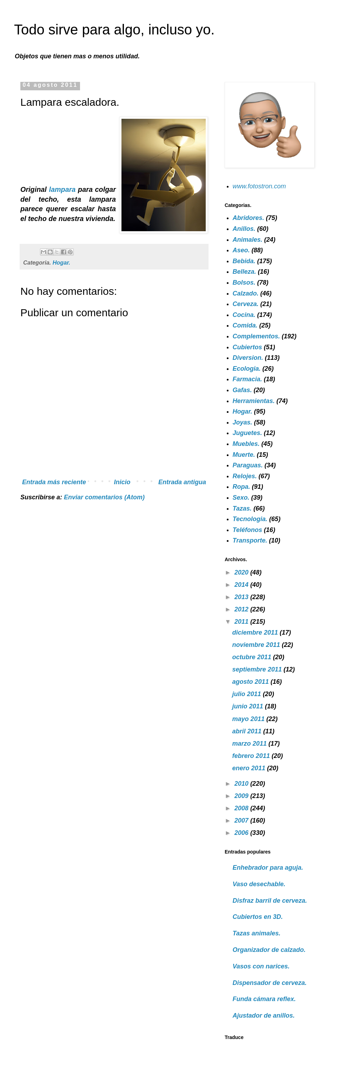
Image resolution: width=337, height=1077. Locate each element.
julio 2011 (247, 694)
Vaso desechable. (259, 884)
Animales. (248, 239)
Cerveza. (246, 303)
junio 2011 (248, 706)
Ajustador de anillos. (264, 1015)
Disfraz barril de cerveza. (270, 900)
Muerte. (244, 454)
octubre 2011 (252, 657)
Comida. (245, 325)
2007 (242, 820)
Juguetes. (247, 432)
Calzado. (246, 293)
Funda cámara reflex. (264, 999)
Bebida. (244, 261)
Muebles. (246, 443)
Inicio (122, 482)
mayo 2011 (249, 718)
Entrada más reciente (54, 482)
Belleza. (244, 271)
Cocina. (244, 314)
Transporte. (250, 540)
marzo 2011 (250, 743)
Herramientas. (254, 400)
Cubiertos (247, 347)
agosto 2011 (251, 681)
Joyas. (242, 422)
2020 (242, 572)
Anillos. (244, 228)
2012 (242, 609)
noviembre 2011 (257, 644)
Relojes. (245, 476)
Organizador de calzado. (269, 949)
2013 (242, 597)
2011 (242, 621)
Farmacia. (247, 379)
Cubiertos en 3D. (258, 916)
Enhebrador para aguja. (268, 867)
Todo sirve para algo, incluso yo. (114, 29)
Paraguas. (248, 465)
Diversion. (248, 357)
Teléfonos (247, 529)
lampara (63, 189)
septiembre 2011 (258, 669)
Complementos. (256, 336)
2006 (242, 832)
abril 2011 (247, 731)
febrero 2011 (252, 755)
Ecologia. (247, 368)
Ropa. (241, 486)
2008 (242, 808)
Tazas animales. (256, 933)
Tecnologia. (250, 519)
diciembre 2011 (256, 632)
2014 (242, 584)
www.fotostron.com (259, 186)
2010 (242, 783)
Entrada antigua (182, 482)
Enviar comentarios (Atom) (104, 497)
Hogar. (61, 262)
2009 (242, 795)
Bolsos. (244, 282)
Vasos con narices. (261, 966)
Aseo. (241, 250)
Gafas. (242, 390)
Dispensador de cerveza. (270, 982)
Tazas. (242, 508)
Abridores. (248, 217)
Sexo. (241, 497)
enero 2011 (249, 768)
